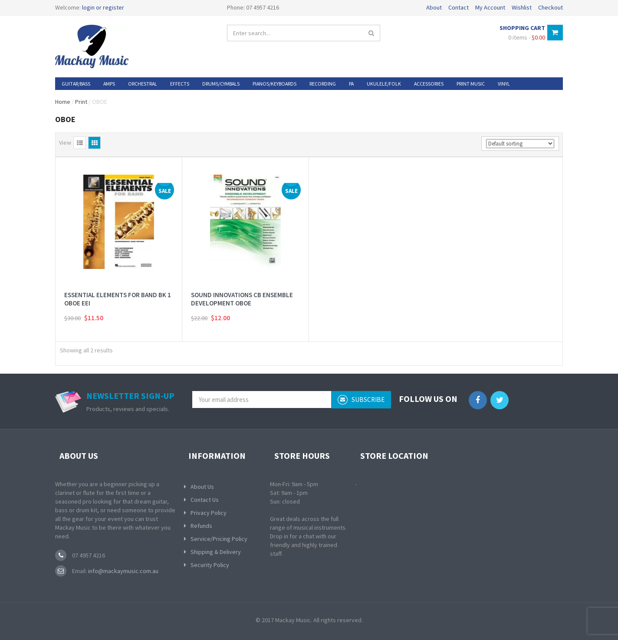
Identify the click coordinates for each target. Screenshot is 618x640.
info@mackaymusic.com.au (122, 571)
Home (62, 102)
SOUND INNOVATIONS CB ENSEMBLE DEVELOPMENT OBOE (242, 299)
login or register (103, 7)
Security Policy (210, 565)
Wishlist (522, 7)
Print (81, 102)
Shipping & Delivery (216, 552)
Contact (458, 7)
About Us (202, 487)
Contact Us (205, 500)
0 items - (526, 37)
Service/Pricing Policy (219, 539)
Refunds (201, 526)
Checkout (550, 7)
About (434, 7)
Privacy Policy (209, 513)
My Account (490, 7)
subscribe (361, 400)
